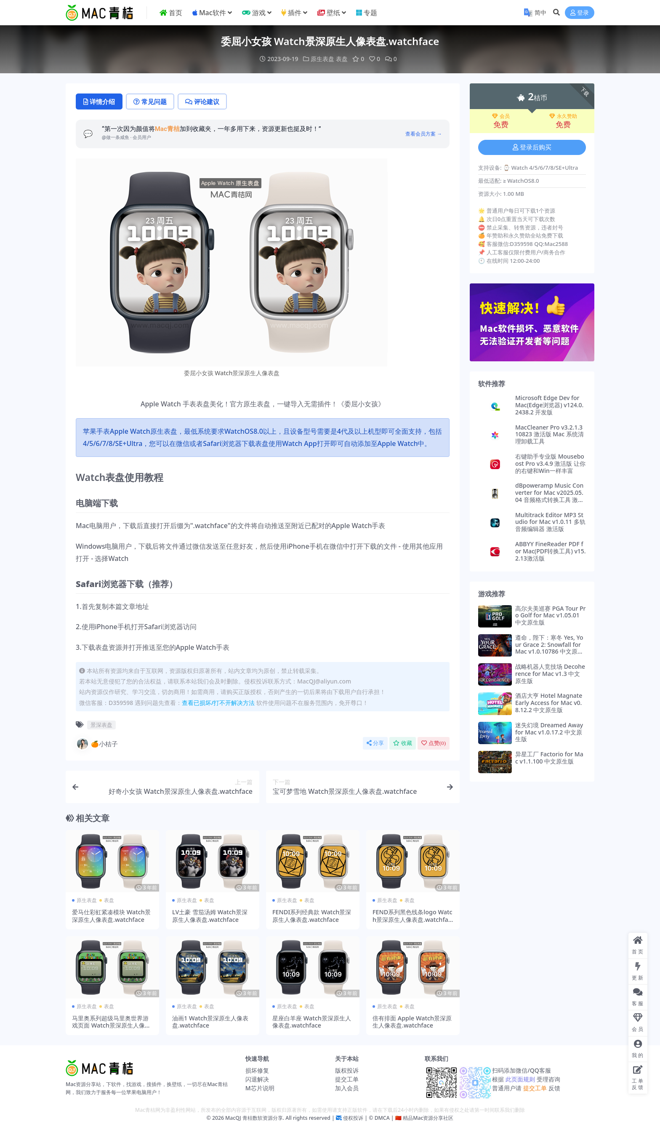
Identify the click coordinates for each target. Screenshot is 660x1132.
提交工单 (347, 1079)
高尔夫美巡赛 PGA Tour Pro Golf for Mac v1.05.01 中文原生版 (550, 615)
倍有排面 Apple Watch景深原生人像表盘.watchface (412, 1021)
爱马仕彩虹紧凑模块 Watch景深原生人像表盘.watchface (111, 915)
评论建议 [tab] (202, 101)
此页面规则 (520, 1079)
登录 (579, 13)
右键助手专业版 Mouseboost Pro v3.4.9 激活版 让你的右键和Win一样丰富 (550, 463)
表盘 (342, 59)
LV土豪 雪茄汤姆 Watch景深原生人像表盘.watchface (210, 915)
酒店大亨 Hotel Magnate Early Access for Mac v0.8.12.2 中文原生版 (548, 702)
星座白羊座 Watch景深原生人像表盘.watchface (311, 1021)
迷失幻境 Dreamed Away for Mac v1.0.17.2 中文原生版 (549, 732)
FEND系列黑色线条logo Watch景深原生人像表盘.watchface (412, 919)
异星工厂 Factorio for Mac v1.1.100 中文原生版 (549, 757)
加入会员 (347, 1088)
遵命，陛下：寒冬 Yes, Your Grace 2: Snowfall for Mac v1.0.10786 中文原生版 (549, 647)
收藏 (402, 743)
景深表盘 (101, 725)
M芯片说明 (259, 1088)
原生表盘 (322, 59)
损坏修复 (257, 1070)
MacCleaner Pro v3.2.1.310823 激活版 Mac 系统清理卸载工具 (549, 434)
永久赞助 (563, 116)
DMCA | (383, 1117)
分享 (375, 743)
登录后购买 (532, 147)
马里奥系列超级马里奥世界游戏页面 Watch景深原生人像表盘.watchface (111, 1025)
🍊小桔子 (97, 743)
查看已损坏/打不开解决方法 (218, 703)
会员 (501, 116)
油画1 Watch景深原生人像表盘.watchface (210, 1021)
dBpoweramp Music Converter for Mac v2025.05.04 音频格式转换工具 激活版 (549, 495)
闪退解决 (257, 1079)
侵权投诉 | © (357, 1117)
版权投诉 (347, 1070)
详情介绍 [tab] (99, 101)
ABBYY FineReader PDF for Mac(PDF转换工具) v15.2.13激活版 (550, 551)
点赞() (433, 743)
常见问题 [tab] (150, 101)
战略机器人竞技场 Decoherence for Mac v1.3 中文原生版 (550, 673)
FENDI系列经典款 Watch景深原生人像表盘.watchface (311, 915)
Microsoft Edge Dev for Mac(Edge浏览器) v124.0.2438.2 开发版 (549, 405)
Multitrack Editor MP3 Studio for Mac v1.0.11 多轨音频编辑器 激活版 (550, 522)
